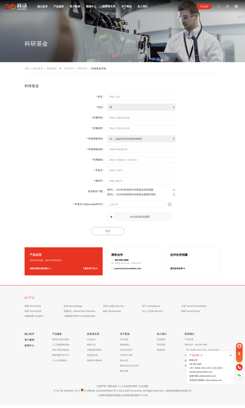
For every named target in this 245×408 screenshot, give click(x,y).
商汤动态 (161, 350)
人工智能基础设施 (60, 344)
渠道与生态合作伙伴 (129, 365)
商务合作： (196, 344)
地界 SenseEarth (33, 311)
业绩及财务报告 (94, 350)
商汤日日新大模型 (60, 339)
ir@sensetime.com (213, 380)
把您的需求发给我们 (40, 268)
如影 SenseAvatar (112, 311)
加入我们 (142, 6)
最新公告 (91, 344)
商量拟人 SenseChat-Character (79, 311)
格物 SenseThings (190, 311)
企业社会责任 (126, 350)
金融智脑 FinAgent (34, 316)
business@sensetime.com (126, 268)
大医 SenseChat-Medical (193, 306)
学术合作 (69, 68)
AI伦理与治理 (126, 355)
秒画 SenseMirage (73, 306)
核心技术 (42, 6)
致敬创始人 (125, 344)
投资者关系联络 (94, 360)
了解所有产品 (90, 268)
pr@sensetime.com (207, 376)
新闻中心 (91, 6)
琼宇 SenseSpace (151, 306)
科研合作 (82, 68)
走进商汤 (161, 339)
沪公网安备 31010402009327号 (98, 390)
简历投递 (161, 344)
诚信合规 (124, 371)
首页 (27, 68)
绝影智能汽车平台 (60, 355)
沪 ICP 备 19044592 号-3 (66, 390)
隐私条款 (112, 386)
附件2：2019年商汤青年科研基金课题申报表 (141, 194)
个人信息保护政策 (128, 386)
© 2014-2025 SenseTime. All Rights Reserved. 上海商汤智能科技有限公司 (153, 390)
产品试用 (204, 6)
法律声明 (101, 386)
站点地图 (143, 386)
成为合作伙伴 (177, 268)
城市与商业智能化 (60, 350)
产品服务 (59, 6)
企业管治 (91, 339)
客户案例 (75, 6)
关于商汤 (126, 6)
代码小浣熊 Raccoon (113, 306)
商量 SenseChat (33, 306)
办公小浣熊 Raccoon (152, 311)
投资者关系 (108, 6)
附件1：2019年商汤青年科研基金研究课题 (141, 189)
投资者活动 (92, 355)
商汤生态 (124, 360)
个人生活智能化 (59, 360)
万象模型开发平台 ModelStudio (79, 316)
